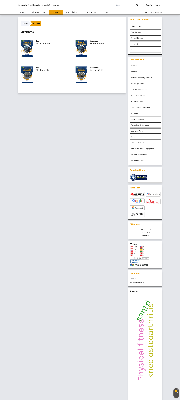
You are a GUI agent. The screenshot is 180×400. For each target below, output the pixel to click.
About (107, 12)
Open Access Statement (140, 107)
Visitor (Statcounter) (139, 155)
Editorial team (136, 26)
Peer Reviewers (136, 32)
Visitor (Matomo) (137, 161)
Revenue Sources (137, 143)
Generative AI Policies (139, 137)
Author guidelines (138, 84)
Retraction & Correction (140, 125)
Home (22, 12)
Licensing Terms (137, 131)
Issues (55, 12)
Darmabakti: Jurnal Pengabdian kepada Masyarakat (38, 5)
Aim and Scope (38, 12)
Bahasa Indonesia (137, 282)
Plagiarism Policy (137, 101)
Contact (134, 50)
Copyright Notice (137, 119)
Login (157, 5)
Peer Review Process (139, 89)
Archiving (134, 113)
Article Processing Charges (141, 78)
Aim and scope (136, 72)
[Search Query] (124, 5)
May (37, 41)
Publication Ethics (138, 95)
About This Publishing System (142, 149)
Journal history (137, 38)
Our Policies (71, 12)
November (94, 41)
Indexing (134, 44)
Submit (134, 66)
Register (149, 5)
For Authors (91, 12)
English (133, 279)
